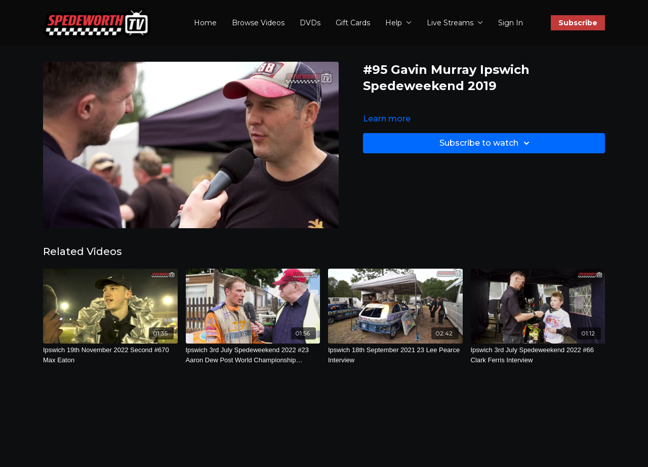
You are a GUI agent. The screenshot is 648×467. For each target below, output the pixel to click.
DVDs (310, 22)
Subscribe (577, 22)
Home (205, 22)
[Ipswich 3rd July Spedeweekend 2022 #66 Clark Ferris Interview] (538, 355)
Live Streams (455, 22)
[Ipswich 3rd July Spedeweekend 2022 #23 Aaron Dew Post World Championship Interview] (253, 355)
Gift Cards (353, 22)
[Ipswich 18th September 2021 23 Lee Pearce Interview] (395, 355)
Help (398, 22)
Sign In (510, 22)
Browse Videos (258, 22)
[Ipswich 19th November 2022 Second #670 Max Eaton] (110, 355)
